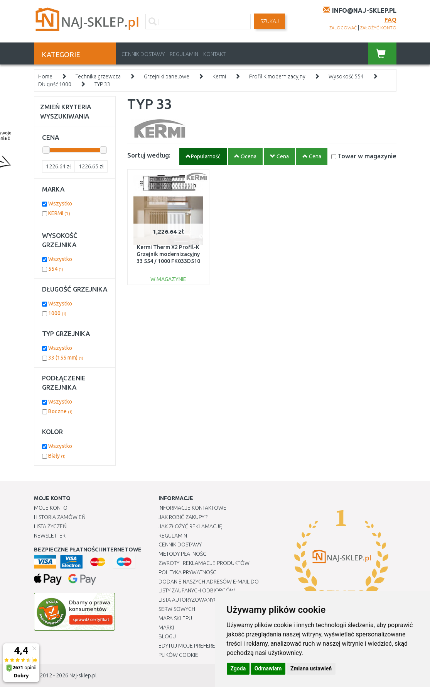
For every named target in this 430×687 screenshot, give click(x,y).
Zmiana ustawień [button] (311, 668)
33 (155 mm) (65, 358)
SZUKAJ (269, 21)
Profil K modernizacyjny (277, 76)
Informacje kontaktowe (192, 508)
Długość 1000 (54, 84)
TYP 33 (102, 84)
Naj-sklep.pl (82, 675)
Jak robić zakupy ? (183, 517)
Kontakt (214, 54)
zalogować (343, 27)
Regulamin (184, 54)
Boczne (60, 411)
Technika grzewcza (98, 76)
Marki (166, 627)
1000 (57, 313)
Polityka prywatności (188, 572)
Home (45, 76)
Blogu (167, 636)
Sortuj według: (148, 155)
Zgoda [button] (238, 668)
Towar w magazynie (366, 155)
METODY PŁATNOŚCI (183, 554)
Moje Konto (50, 508)
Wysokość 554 (346, 76)
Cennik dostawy (143, 54)
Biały (57, 456)
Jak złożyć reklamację (190, 526)
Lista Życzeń (50, 526)
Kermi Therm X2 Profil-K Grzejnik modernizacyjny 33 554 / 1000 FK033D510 (168, 254)
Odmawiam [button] (268, 668)
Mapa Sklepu (175, 618)
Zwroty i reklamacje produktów (204, 563)
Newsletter (50, 536)
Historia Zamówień (60, 517)
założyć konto (378, 27)
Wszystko (60, 203)
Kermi (219, 76)
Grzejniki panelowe (166, 76)
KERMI (59, 213)
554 (55, 269)
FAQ (390, 19)
